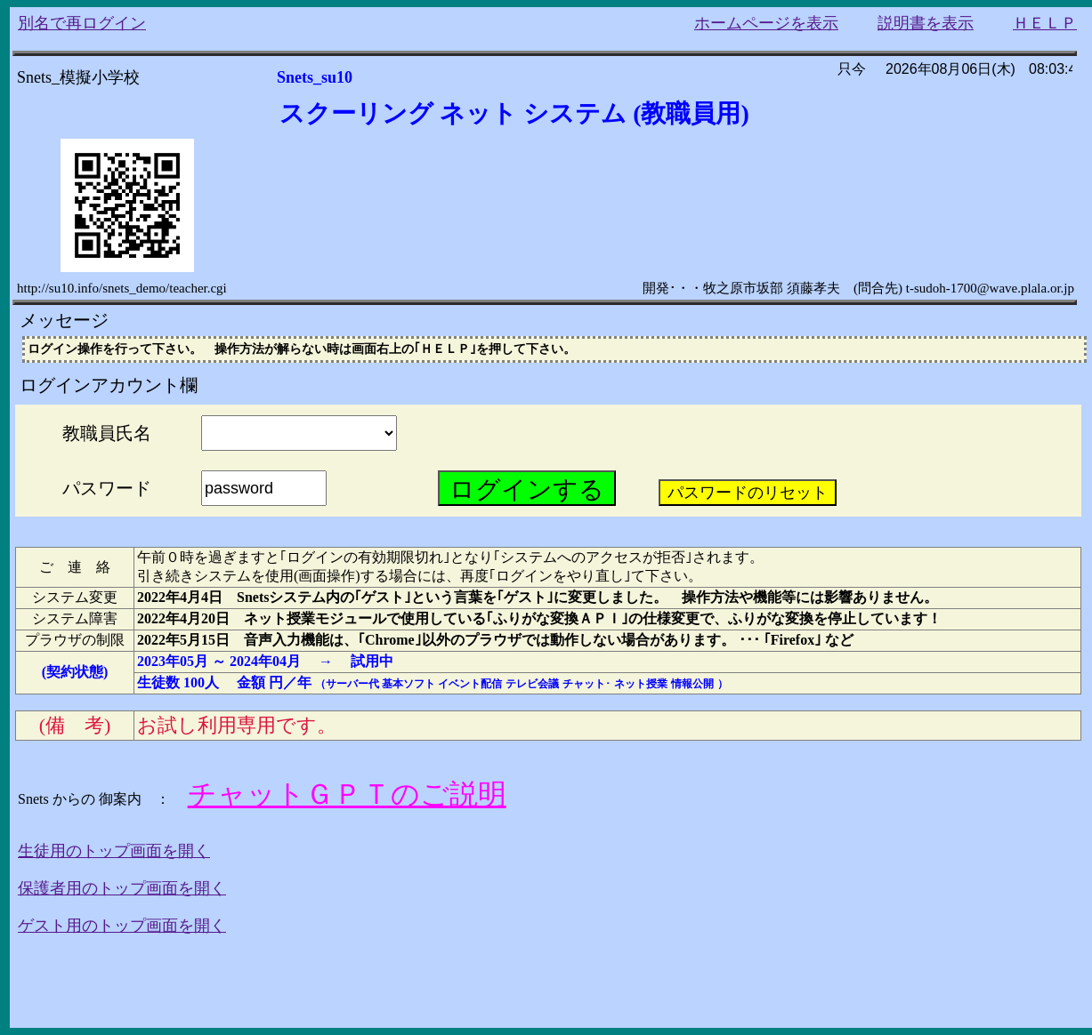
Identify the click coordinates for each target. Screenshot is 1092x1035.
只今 (858, 68)
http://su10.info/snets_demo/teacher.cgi (122, 288)
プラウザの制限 (75, 639)
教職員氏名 (106, 433)
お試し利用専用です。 (236, 725)
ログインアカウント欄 (109, 385)
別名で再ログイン (82, 23)
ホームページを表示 (766, 23)
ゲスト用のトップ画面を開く (122, 926)
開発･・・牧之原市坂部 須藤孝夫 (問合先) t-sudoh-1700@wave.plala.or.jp (858, 288)
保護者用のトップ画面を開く (122, 888)
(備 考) (75, 725)
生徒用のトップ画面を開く (114, 851)
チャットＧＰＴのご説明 (347, 794)
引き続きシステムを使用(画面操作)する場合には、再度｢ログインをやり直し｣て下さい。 (419, 575)
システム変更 (74, 597)
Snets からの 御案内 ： (101, 798)
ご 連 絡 (74, 566)
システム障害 (74, 618)
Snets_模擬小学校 (78, 77)
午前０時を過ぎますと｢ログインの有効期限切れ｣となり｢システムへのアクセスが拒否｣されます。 (450, 557)
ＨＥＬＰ (1045, 23)
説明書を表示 (926, 23)
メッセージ (64, 320)
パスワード (106, 488)
